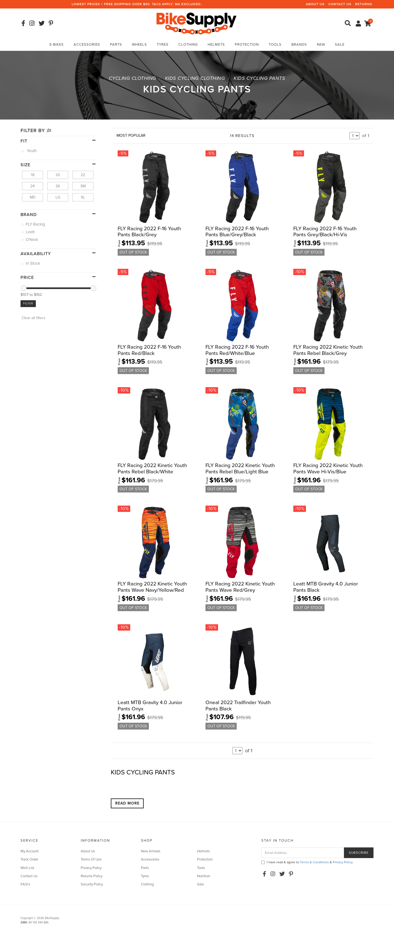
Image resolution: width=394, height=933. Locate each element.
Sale (339, 44)
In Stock (33, 263)
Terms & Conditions (314, 862)
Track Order (29, 859)
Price (27, 277)
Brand (29, 214)
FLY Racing (36, 224)
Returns (363, 4)
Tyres (163, 44)
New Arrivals (150, 851)
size (25, 165)
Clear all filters (33, 318)
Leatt (30, 231)
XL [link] (83, 197)
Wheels (139, 44)
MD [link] (33, 197)
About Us (315, 4)
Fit (24, 141)
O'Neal (32, 239)
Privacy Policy (91, 868)
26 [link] (58, 186)
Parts (116, 44)
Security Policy (92, 884)
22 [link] (83, 175)
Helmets (216, 44)
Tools (275, 44)
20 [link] (58, 175)
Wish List (27, 868)
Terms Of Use (91, 859)
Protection (247, 44)
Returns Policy (91, 876)
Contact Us (339, 4)
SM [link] (83, 186)
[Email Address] (302, 852)
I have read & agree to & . (307, 862)
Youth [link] (32, 150)
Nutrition (203, 876)
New (321, 44)
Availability (36, 253)
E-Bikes (57, 44)
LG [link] (58, 197)
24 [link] (32, 186)
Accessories (87, 44)
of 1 (365, 135)
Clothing (188, 44)
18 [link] (32, 175)
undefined (354, 135)
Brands (299, 44)
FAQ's (25, 884)
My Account (30, 851)
